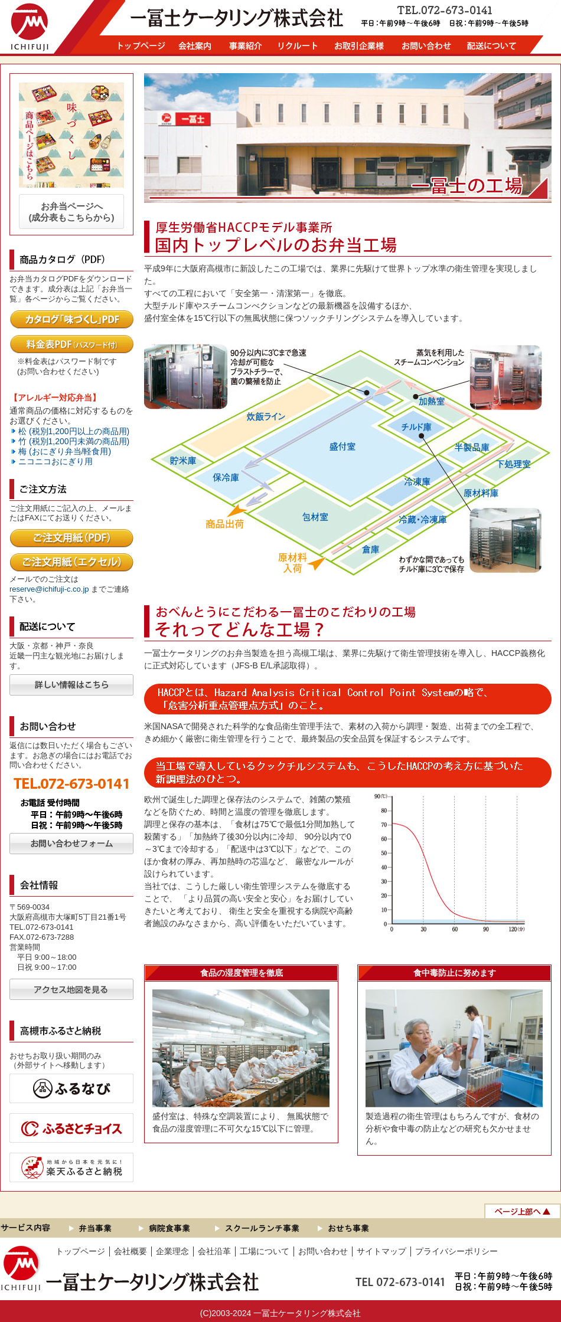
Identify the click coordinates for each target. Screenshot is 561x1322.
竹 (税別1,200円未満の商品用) (73, 441)
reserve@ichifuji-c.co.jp (49, 589)
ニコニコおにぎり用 (55, 461)
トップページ (80, 1251)
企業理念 (172, 1251)
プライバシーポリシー (456, 1251)
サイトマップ (381, 1251)
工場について (264, 1251)
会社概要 (130, 1251)
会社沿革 (214, 1251)
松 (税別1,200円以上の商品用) (73, 431)
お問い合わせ (323, 1251)
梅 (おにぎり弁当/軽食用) (64, 451)
